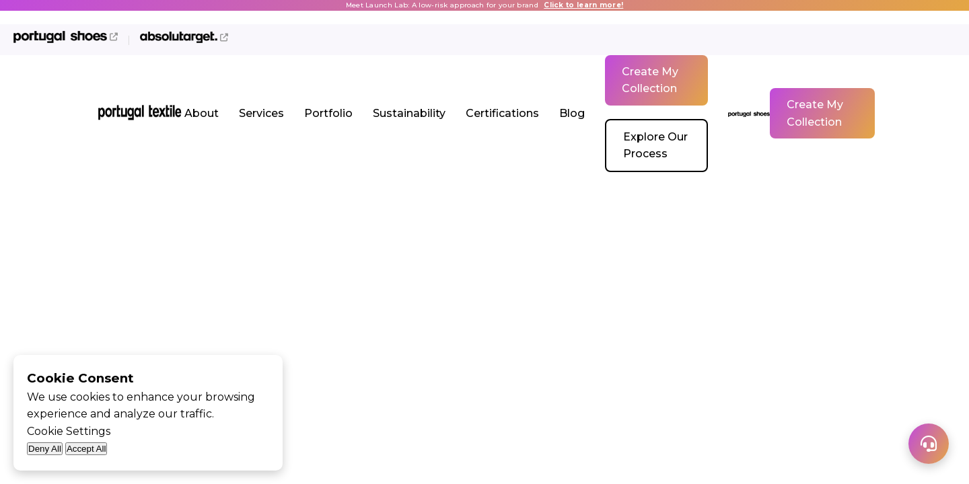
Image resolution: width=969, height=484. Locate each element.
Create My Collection (650, 80)
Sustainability (409, 113)
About (201, 113)
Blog (572, 113)
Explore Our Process (655, 145)
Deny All (44, 449)
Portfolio (328, 113)
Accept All (86, 449)
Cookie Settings (68, 431)
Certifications (502, 113)
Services (261, 113)
